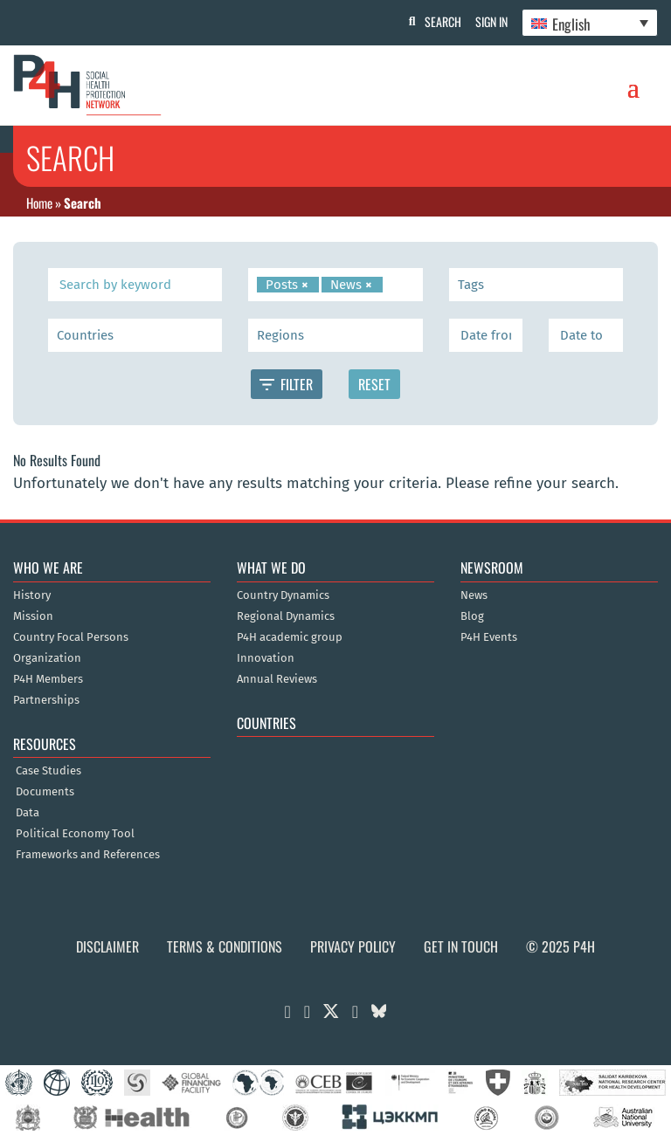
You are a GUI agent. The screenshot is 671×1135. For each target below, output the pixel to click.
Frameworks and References (88, 855)
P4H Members (48, 679)
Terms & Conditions (224, 946)
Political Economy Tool (75, 834)
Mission (33, 616)
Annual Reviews (277, 679)
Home (39, 202)
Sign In (488, 21)
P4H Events (488, 637)
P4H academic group (289, 637)
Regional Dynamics (286, 616)
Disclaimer (107, 946)
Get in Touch (461, 946)
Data (27, 813)
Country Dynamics (283, 595)
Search (436, 21)
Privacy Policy (353, 946)
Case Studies (48, 771)
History (32, 595)
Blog (472, 616)
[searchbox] (390, 284)
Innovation (265, 658)
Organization (47, 658)
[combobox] (335, 284)
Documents (45, 792)
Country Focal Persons (70, 637)
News (474, 595)
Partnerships (46, 700)
